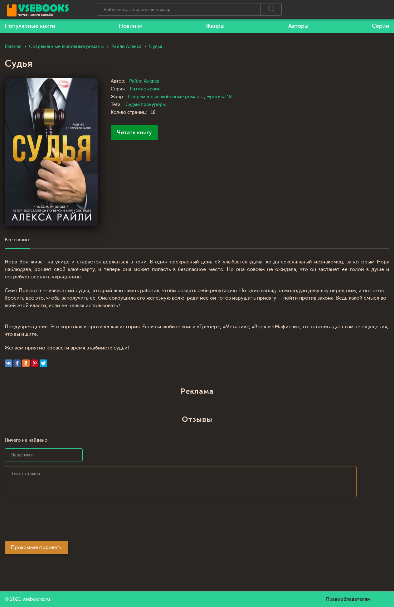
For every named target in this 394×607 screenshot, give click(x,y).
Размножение (145, 89)
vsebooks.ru (36, 599)
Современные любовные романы (166, 96)
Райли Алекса (144, 81)
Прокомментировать (36, 547)
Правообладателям (348, 599)
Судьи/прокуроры (145, 104)
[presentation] (52, 521)
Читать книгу (134, 132)
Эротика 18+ (221, 96)
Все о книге (17, 240)
